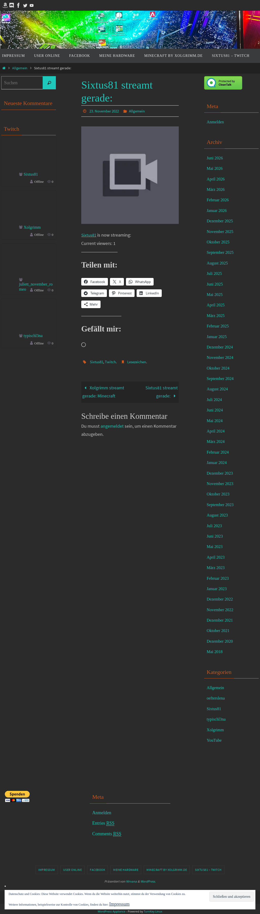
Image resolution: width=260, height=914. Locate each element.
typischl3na (34, 337)
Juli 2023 (215, 525)
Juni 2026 (216, 157)
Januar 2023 (218, 588)
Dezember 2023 (221, 473)
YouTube (215, 740)
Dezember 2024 (221, 347)
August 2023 (218, 515)
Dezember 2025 (221, 220)
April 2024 (217, 431)
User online (72, 870)
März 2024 (216, 441)
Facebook (97, 870)
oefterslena (217, 698)
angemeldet (112, 426)
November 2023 (221, 483)
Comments (106, 834)
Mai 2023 (215, 546)
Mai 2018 (215, 651)
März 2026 (216, 189)
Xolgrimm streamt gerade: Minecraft (103, 391)
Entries (103, 823)
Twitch (112, 361)
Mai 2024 (215, 420)
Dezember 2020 (221, 641)
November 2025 (221, 231)
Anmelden (216, 121)
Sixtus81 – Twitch (208, 870)
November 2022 (221, 609)
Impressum (46, 870)
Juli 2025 (215, 273)
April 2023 (217, 557)
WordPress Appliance (111, 911)
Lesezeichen (139, 361)
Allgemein (19, 68)
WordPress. (148, 881)
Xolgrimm (33, 227)
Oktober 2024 (219, 368)
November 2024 (221, 357)
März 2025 (216, 315)
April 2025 (217, 304)
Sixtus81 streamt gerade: (161, 391)
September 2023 (221, 504)
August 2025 (218, 262)
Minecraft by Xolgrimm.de (167, 870)
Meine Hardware (125, 870)
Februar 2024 (219, 452)
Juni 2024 (216, 409)
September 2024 (221, 378)
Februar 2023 (219, 578)
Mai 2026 (215, 168)
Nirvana (131, 881)
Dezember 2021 (221, 620)
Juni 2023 (216, 536)
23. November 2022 (105, 110)
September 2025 (221, 252)
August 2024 (218, 388)
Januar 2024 (218, 462)
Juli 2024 (215, 399)
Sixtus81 (89, 235)
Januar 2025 (218, 336)
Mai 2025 (215, 294)
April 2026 (217, 178)
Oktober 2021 (219, 630)
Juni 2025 (216, 284)
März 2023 (216, 567)
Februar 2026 (219, 199)
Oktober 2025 (219, 241)
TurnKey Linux (153, 911)
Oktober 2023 (219, 493)
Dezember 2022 (221, 599)
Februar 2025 (219, 325)
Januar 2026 (218, 210)
